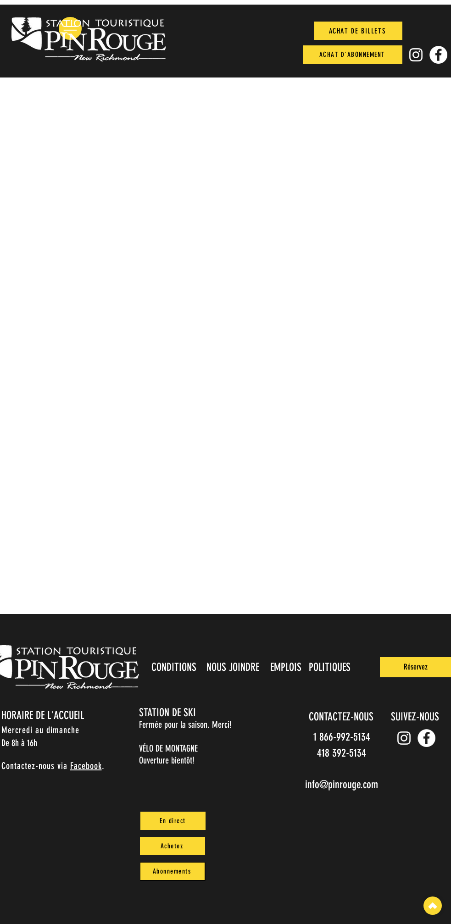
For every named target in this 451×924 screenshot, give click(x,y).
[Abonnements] (172, 871)
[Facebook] (438, 55)
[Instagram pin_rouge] (416, 55)
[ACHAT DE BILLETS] (358, 31)
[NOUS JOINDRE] (234, 667)
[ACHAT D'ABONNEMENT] (352, 54)
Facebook (86, 765)
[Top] (432, 905)
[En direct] (173, 821)
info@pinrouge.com (341, 784)
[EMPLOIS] (287, 667)
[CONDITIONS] (175, 667)
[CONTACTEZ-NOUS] (342, 717)
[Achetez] (172, 846)
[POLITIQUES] (330, 667)
